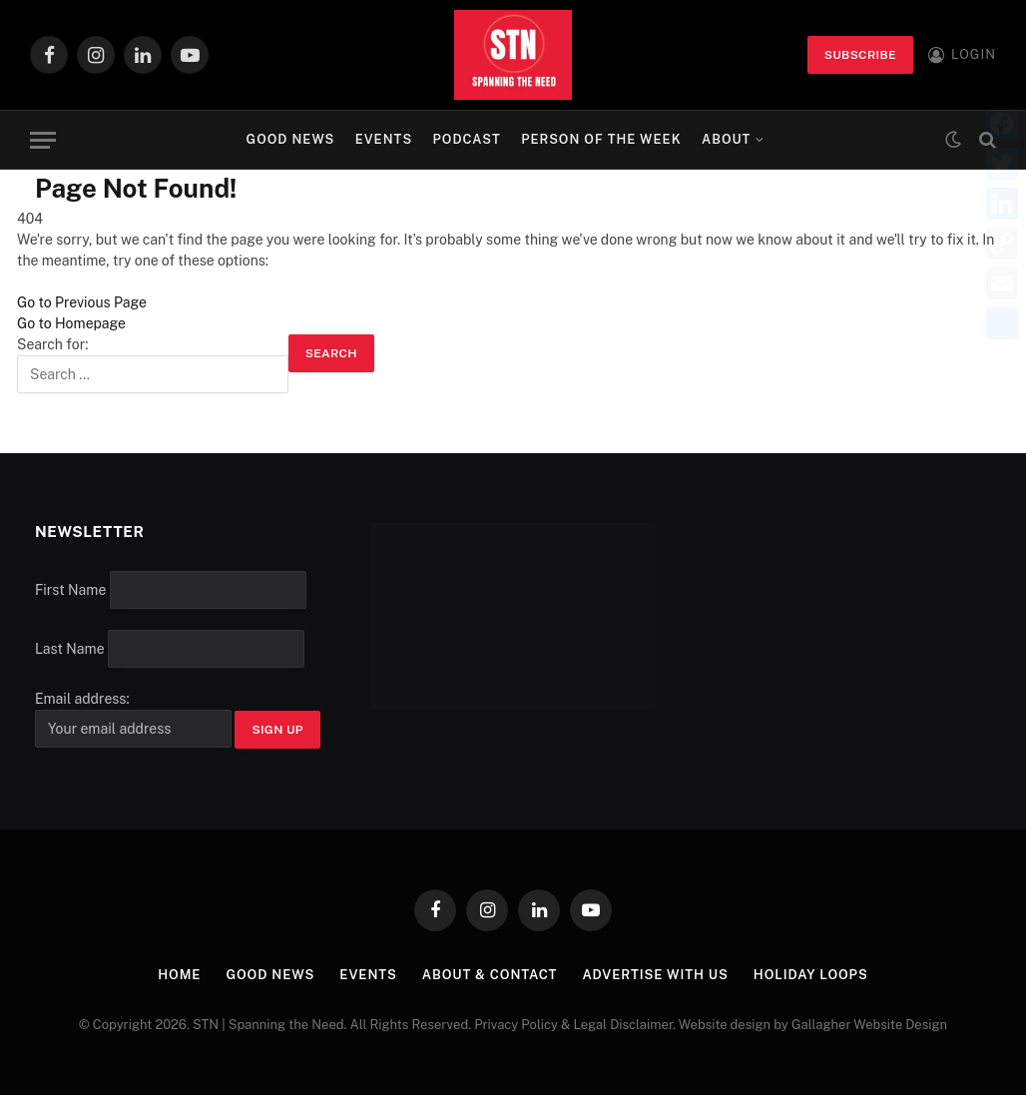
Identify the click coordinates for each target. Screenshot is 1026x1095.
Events (384, 139)
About (726, 139)
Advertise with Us (655, 974)
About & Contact (490, 974)
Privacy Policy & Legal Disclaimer (573, 1024)
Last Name (70, 649)
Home (179, 974)
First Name (70, 590)
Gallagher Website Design (869, 1024)
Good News (291, 139)
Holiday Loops (811, 974)
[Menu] (43, 140)
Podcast (467, 139)
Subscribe (860, 55)
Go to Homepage (71, 323)
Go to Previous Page (82, 302)
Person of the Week (601, 139)
